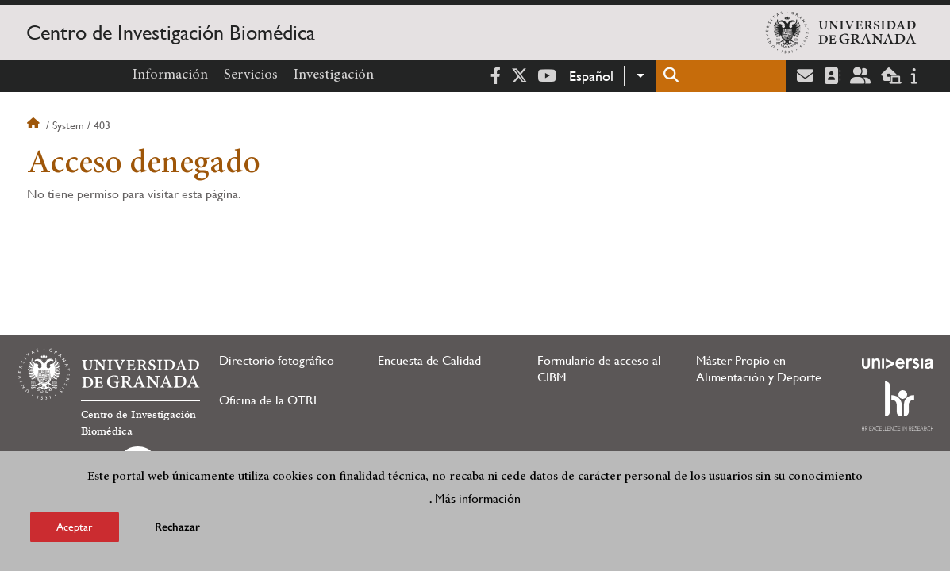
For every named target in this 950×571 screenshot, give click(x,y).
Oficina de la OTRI (268, 400)
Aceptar (74, 526)
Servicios (251, 75)
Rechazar (177, 527)
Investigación (334, 75)
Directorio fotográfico (276, 360)
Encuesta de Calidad (429, 360)
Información (170, 75)
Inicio (35, 125)
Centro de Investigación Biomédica (170, 32)
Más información (478, 498)
